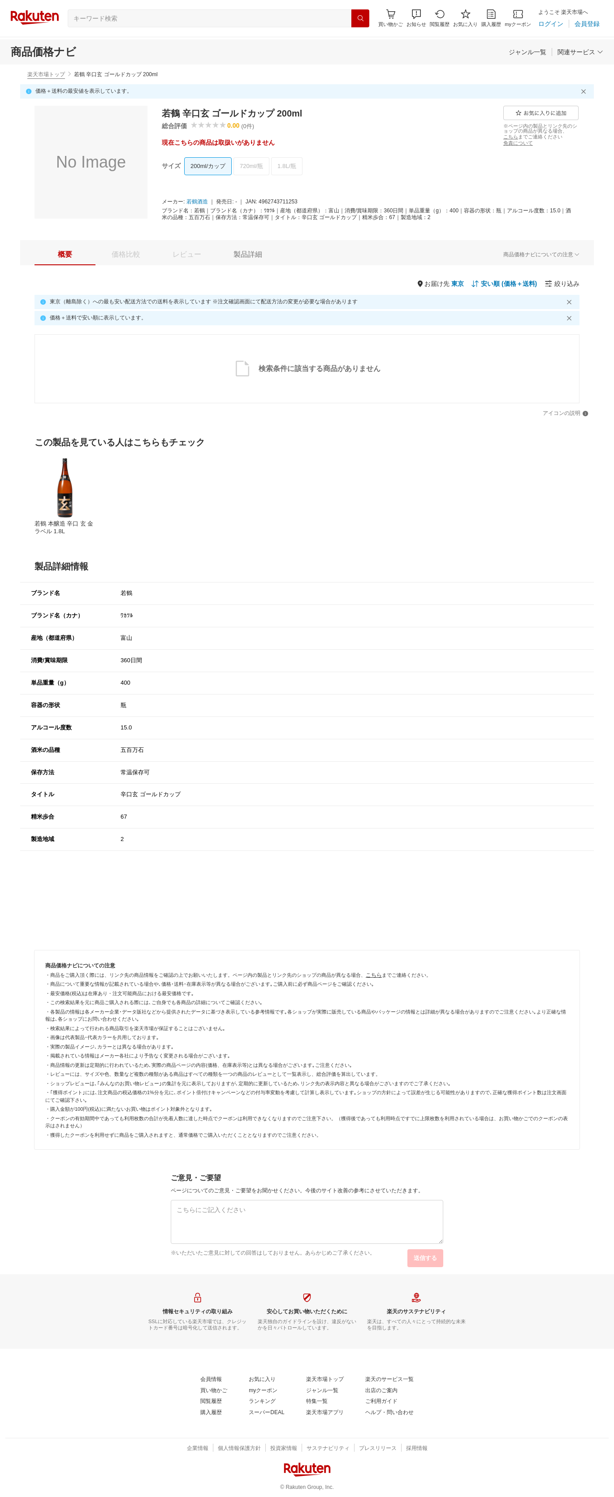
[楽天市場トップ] (325, 1379)
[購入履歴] (491, 18)
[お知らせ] (416, 18)
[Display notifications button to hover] (390, 18)
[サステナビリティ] (328, 1448)
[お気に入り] (465, 18)
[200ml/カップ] (208, 166)
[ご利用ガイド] (381, 1401)
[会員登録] (587, 24)
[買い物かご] (213, 1390)
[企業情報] (197, 1448)
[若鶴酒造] (197, 202)
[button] (416, 18)
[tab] (65, 254)
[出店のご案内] (381, 1390)
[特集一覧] (317, 1401)
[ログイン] (550, 24)
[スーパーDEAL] (266, 1412)
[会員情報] (211, 1379)
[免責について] (518, 143)
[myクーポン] (518, 18)
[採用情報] (417, 1448)
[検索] (360, 18)
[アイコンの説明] (565, 413)
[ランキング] (262, 1401)
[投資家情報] (283, 1448)
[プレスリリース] (378, 1448)
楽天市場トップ (46, 74)
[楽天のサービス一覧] (389, 1379)
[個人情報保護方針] (239, 1448)
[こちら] (510, 137)
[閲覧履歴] (440, 18)
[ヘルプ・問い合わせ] (389, 1412)
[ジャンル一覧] (527, 52)
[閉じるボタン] (585, 91)
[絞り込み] (562, 284)
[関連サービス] (580, 52)
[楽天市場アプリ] (325, 1412)
